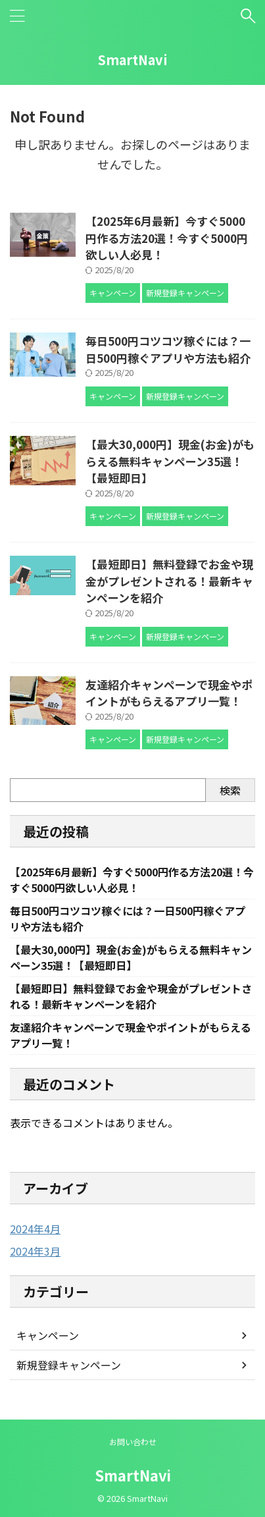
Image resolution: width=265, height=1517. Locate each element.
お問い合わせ (133, 1441)
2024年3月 (35, 1251)
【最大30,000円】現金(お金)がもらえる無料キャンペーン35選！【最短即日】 (169, 461)
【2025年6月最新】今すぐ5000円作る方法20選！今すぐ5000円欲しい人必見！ (166, 238)
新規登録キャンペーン (68, 1365)
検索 (230, 790)
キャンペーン (47, 1335)
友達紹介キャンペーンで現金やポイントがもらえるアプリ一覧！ (169, 693)
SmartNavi (133, 59)
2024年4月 (35, 1229)
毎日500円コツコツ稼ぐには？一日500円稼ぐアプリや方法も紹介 (168, 349)
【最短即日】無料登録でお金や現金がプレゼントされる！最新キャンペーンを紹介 (169, 581)
